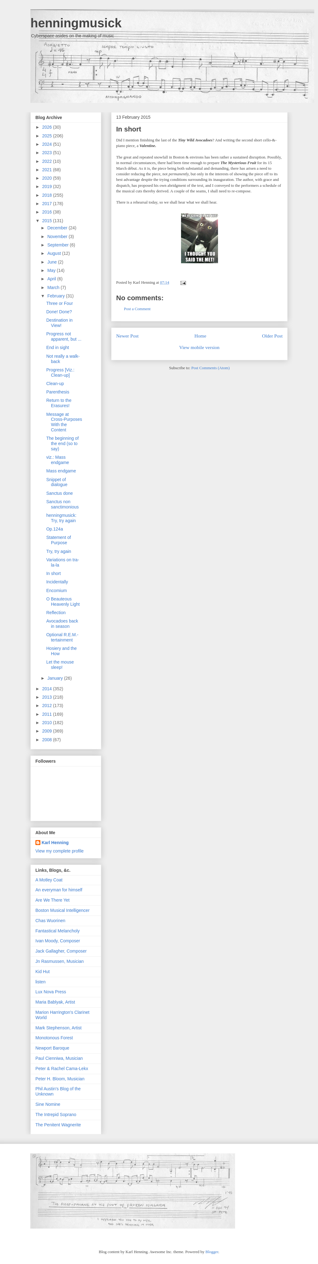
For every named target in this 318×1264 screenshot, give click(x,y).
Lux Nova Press (50, 991)
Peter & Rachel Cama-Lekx (61, 1068)
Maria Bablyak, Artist (55, 1002)
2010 (47, 722)
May (52, 270)
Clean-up (55, 383)
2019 (47, 186)
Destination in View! (59, 323)
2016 (47, 211)
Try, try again (58, 551)
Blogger (212, 1251)
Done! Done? (59, 311)
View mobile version (199, 347)
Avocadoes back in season (62, 623)
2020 (47, 178)
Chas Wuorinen (50, 920)
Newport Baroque (52, 1048)
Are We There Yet (52, 900)
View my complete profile (59, 850)
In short (128, 129)
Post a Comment (137, 308)
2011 (47, 714)
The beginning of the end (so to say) (62, 443)
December (57, 227)
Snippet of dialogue (56, 482)
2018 (47, 195)
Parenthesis (57, 391)
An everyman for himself (58, 889)
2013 (47, 697)
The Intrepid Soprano (55, 1114)
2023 (47, 152)
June (52, 262)
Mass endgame (61, 470)
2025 (47, 135)
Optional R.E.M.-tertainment (62, 637)
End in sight (57, 347)
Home (200, 335)
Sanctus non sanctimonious (62, 504)
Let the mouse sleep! (60, 665)
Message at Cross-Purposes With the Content (64, 422)
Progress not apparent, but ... (63, 336)
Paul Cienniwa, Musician (59, 1058)
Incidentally (57, 581)
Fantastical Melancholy (57, 930)
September (58, 244)
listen (40, 981)
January (55, 678)
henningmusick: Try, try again (61, 518)
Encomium (56, 590)
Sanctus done (59, 493)
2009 (47, 731)
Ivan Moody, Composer (57, 940)
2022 (47, 161)
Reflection (56, 612)
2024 (47, 144)
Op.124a (54, 528)
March (54, 287)
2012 (47, 705)
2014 (47, 688)
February (56, 295)
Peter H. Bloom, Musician (59, 1078)
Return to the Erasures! (58, 403)
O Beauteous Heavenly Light (63, 601)
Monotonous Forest (54, 1037)
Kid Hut (42, 971)
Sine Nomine (47, 1104)
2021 (47, 169)
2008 (47, 739)
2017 (47, 203)
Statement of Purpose (58, 540)
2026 (47, 127)
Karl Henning (55, 842)
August (54, 253)
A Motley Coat (48, 879)
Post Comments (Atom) (210, 367)
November (57, 236)
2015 (47, 220)
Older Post (272, 335)
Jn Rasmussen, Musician (59, 961)
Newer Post (127, 335)
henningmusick (75, 23)
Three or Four (59, 303)
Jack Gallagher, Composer (61, 951)
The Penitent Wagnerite (58, 1124)
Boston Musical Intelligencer (62, 910)
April (52, 278)
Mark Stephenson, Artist (58, 1027)
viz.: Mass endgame (57, 460)
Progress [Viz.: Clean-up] (60, 372)
